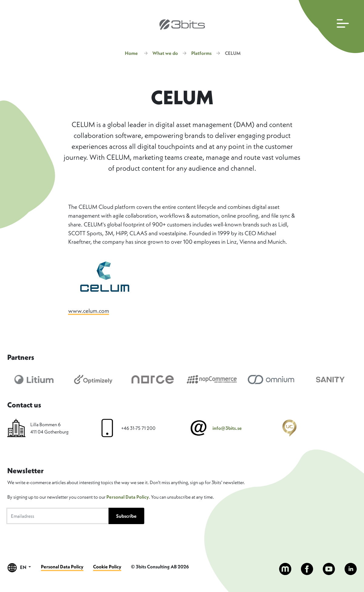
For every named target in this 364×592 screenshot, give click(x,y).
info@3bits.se (227, 428)
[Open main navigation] (330, 26)
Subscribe (126, 516)
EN (19, 567)
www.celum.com (88, 310)
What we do (165, 53)
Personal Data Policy (127, 497)
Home (131, 53)
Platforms (201, 53)
